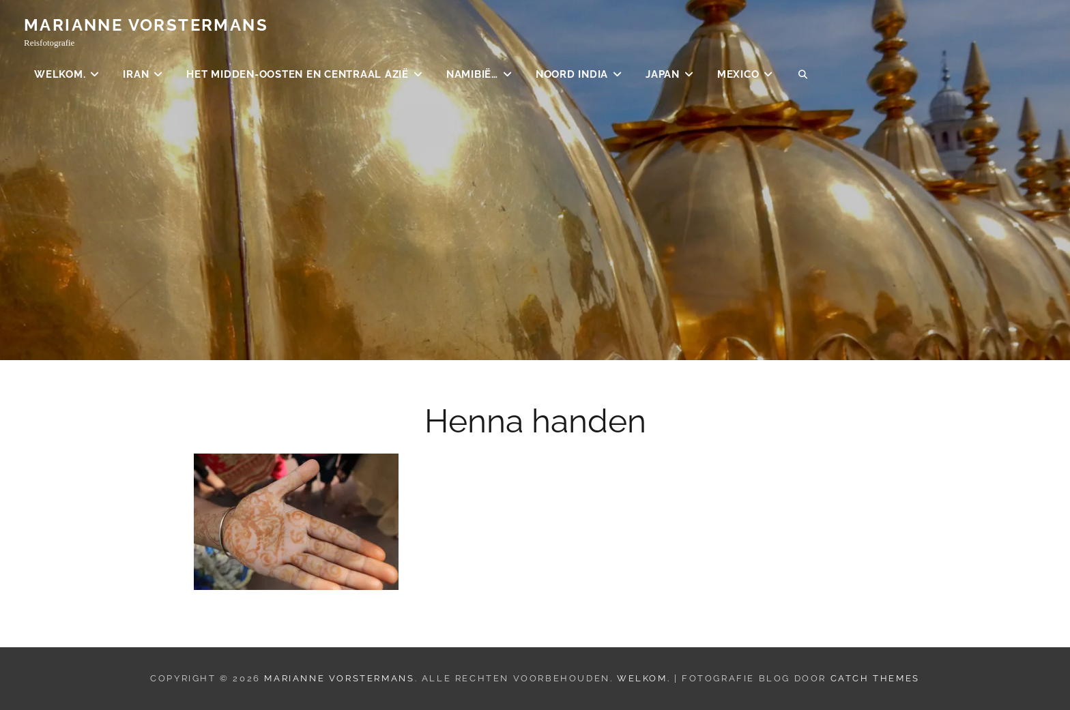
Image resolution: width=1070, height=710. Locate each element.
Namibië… (472, 75)
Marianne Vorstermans (146, 25)
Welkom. (59, 75)
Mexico (738, 75)
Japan (663, 75)
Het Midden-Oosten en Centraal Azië (297, 75)
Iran (136, 75)
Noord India (572, 75)
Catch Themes (875, 678)
